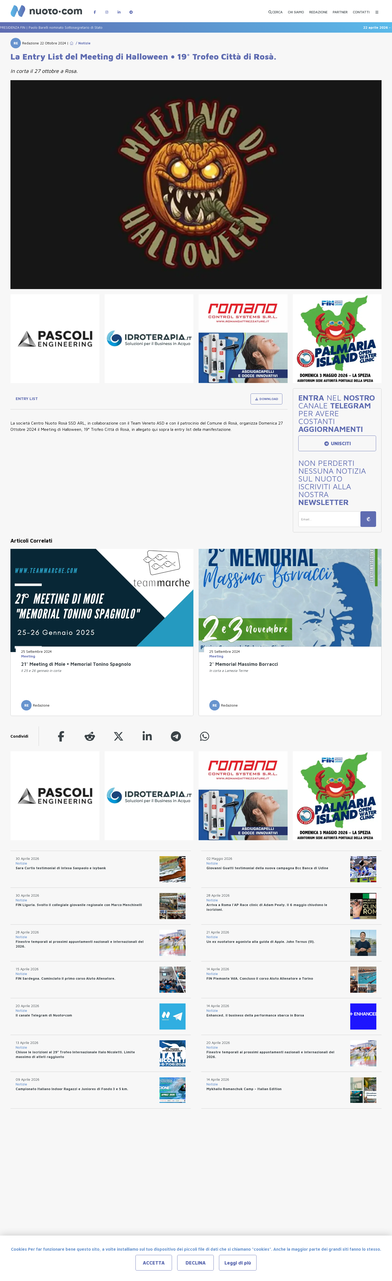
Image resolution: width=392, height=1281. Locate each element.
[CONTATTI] (361, 10)
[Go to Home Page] (71, 43)
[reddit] (90, 736)
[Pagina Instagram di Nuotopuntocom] (107, 9)
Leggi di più (237, 1263)
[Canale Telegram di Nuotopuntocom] (131, 9)
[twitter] (118, 736)
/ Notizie (82, 43)
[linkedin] (147, 736)
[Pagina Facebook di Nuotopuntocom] (95, 9)
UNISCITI (337, 443)
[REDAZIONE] (318, 10)
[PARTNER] (340, 10)
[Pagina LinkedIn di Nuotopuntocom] (119, 9)
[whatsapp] (204, 736)
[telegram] (176, 736)
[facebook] (61, 736)
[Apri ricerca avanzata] (275, 10)
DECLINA (196, 1263)
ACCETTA (154, 1263)
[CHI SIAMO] (296, 10)
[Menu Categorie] (377, 9)
